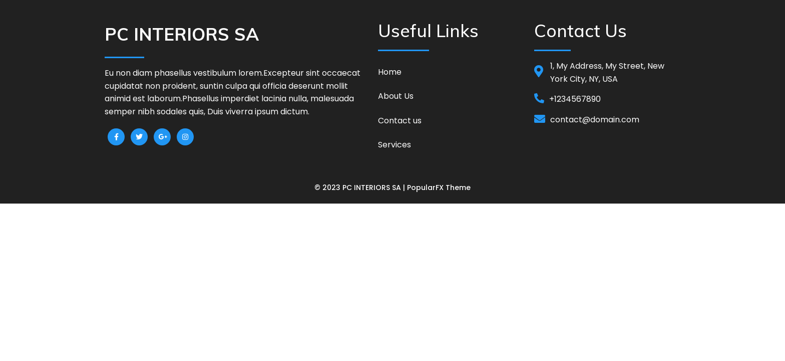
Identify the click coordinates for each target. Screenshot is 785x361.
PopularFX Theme (439, 188)
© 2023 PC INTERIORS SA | (360, 188)
